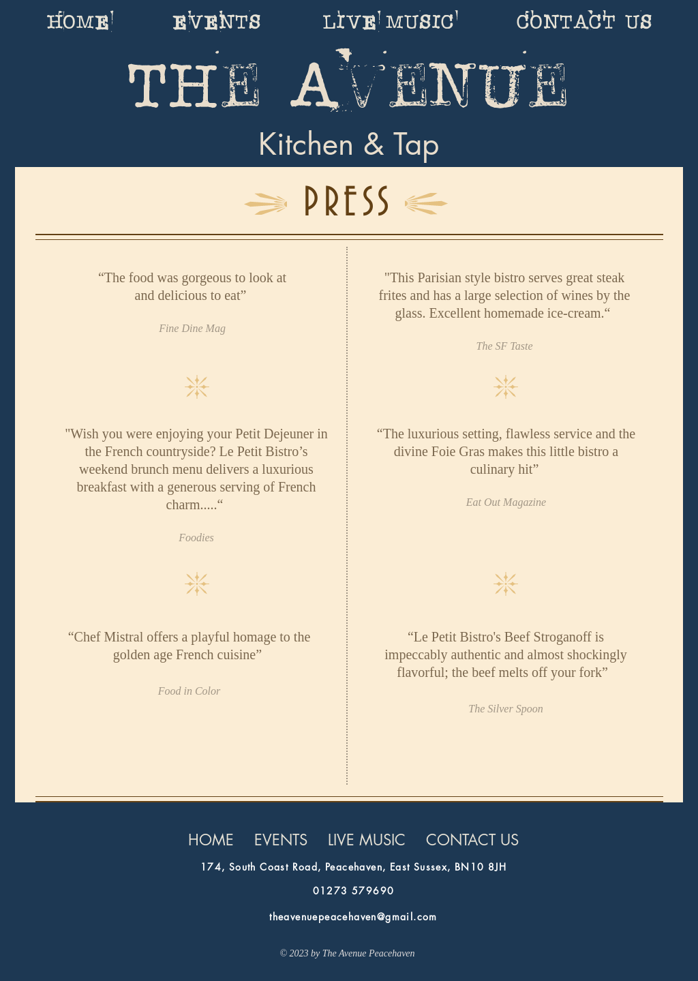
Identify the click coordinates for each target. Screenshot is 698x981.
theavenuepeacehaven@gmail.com (353, 916)
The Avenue (348, 87)
